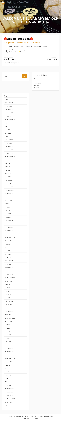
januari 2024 (8, 183)
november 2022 (9, 230)
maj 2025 (7, 130)
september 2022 (10, 237)
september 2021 (10, 277)
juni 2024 (7, 166)
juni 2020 (7, 328)
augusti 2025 (9, 123)
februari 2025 (9, 140)
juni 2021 (7, 288)
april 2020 (8, 335)
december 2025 (9, 109)
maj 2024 (7, 170)
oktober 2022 (9, 234)
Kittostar (36, 87)
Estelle (36, 81)
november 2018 (9, 392)
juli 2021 (7, 284)
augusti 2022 (9, 240)
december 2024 (9, 146)
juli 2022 (7, 244)
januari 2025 (8, 143)
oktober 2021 (9, 274)
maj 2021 (7, 291)
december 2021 (9, 267)
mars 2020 (8, 338)
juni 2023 (7, 207)
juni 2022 (7, 247)
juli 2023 (7, 203)
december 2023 (9, 187)
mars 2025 (8, 136)
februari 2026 (9, 103)
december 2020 (9, 308)
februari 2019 (9, 382)
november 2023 (9, 190)
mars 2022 (8, 257)
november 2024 (9, 150)
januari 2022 (8, 264)
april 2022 (8, 254)
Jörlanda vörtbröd (16, 58)
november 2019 (9, 351)
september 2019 (10, 358)
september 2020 (10, 318)
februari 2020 (9, 341)
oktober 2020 (9, 314)
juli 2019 (7, 365)
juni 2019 (7, 368)
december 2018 (9, 388)
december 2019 (9, 348)
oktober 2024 (9, 153)
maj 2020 (7, 331)
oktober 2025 (9, 116)
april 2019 (8, 375)
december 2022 (9, 227)
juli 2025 (7, 126)
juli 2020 (7, 325)
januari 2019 (8, 385)
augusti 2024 (9, 160)
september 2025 (10, 119)
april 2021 (8, 294)
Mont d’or (36, 85)
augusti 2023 (9, 200)
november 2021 (9, 271)
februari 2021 (9, 301)
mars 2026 (8, 99)
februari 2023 (9, 220)
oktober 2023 (9, 193)
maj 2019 (7, 372)
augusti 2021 (9, 281)
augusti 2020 (9, 321)
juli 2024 (7, 163)
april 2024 (8, 173)
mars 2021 (8, 298)
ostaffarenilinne (10, 43)
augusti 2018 (9, 402)
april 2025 (8, 133)
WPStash (35, 418)
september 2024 (10, 156)
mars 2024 (8, 177)
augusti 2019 (9, 362)
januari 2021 (8, 304)
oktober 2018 (9, 395)
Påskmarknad (38, 83)
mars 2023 (8, 217)
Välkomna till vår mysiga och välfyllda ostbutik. (30, 20)
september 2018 (10, 399)
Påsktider (36, 79)
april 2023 (8, 214)
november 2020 (9, 311)
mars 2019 (8, 378)
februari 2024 (9, 180)
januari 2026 (8, 106)
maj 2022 (7, 251)
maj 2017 (7, 405)
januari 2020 (8, 345)
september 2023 (10, 197)
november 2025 (9, 113)
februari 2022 (9, 261)
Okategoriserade (35, 43)
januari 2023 (8, 224)
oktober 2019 (9, 355)
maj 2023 (7, 210)
